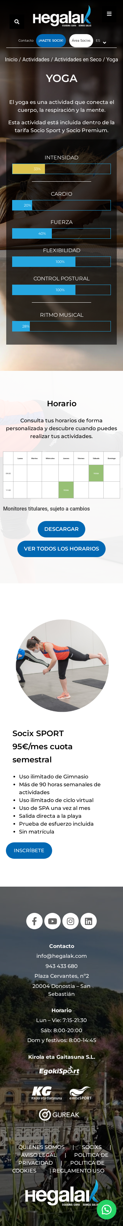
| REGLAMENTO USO (77, 1171)
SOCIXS (92, 1147)
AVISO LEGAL (39, 1155)
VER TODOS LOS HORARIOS (61, 549)
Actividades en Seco (78, 59)
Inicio (11, 59)
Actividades (36, 59)
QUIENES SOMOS (41, 1147)
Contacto (25, 40)
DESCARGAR (61, 529)
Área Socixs (81, 40)
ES (98, 40)
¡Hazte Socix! (51, 40)
